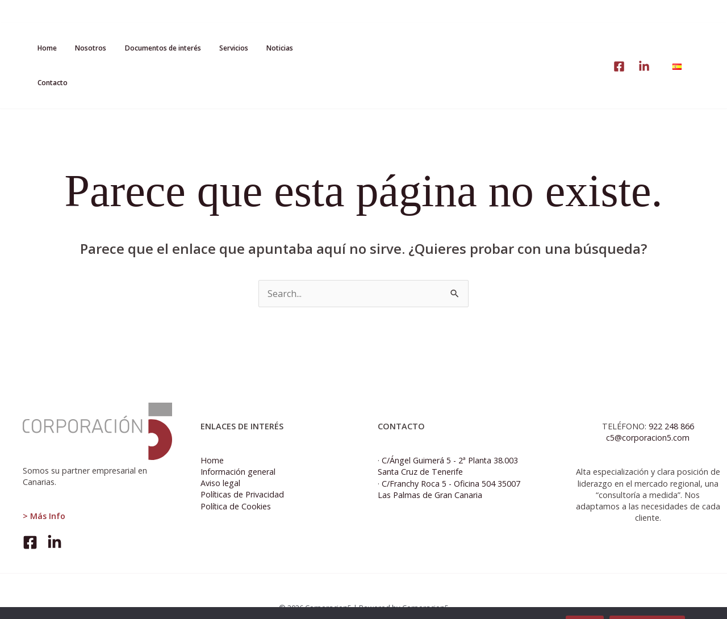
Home (212, 437)
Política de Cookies (235, 483)
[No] (712, 601)
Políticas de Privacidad (242, 471)
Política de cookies (647, 601)
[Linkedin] (644, 31)
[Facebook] (30, 519)
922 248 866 (671, 403)
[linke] (619, 31)
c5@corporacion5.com (648, 414)
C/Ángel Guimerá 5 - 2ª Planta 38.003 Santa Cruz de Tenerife (448, 443)
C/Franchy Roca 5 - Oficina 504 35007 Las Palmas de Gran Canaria (449, 466)
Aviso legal (220, 460)
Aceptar (584, 601)
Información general (237, 449)
